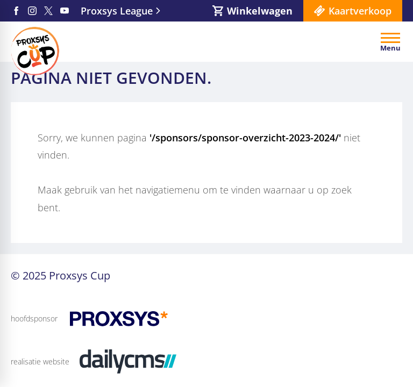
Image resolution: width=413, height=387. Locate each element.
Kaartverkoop (360, 10)
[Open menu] (390, 42)
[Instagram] (32, 10)
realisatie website (40, 361)
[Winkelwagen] (252, 10)
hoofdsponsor (34, 318)
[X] (48, 10)
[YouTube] (64, 10)
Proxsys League (117, 10)
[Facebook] (16, 10)
